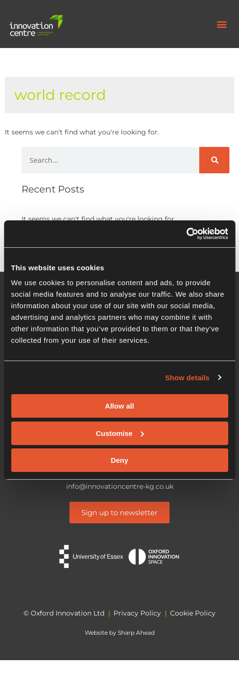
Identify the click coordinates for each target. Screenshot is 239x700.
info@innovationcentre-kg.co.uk (119, 486)
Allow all (119, 406)
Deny (119, 460)
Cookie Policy (193, 613)
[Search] (214, 160)
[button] (221, 24)
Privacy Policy (137, 613)
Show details (187, 378)
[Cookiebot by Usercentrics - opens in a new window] (186, 234)
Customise (120, 433)
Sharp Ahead (136, 632)
